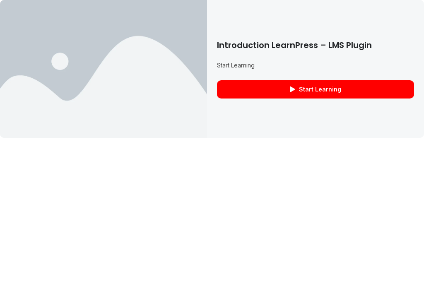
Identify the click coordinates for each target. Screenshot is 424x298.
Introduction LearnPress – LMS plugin (294, 45)
